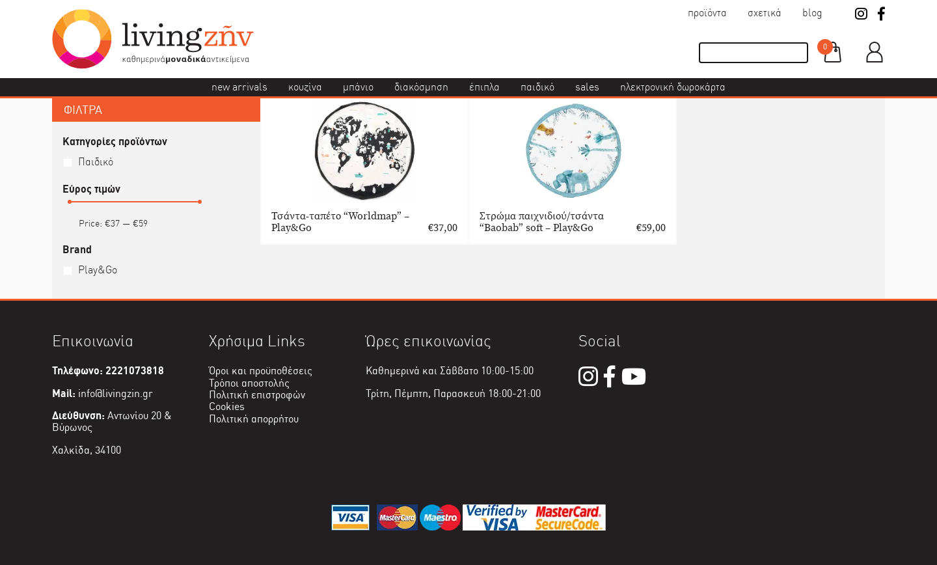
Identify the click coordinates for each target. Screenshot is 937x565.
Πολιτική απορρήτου (254, 419)
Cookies (227, 406)
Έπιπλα (484, 87)
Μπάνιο (358, 87)
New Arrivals (239, 87)
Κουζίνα (305, 87)
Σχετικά (764, 13)
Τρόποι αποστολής (249, 383)
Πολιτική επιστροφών (257, 395)
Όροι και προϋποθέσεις (260, 371)
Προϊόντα (707, 13)
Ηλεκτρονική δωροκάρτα (673, 87)
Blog (812, 13)
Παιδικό (537, 87)
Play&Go (97, 270)
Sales (587, 87)
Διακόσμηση (421, 87)
